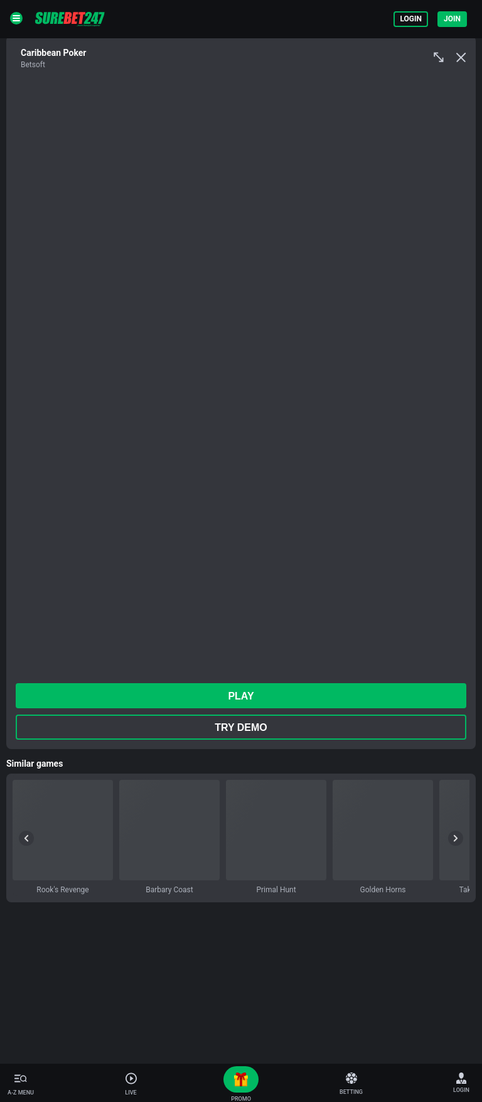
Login (411, 18)
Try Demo (241, 727)
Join (452, 18)
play (241, 696)
